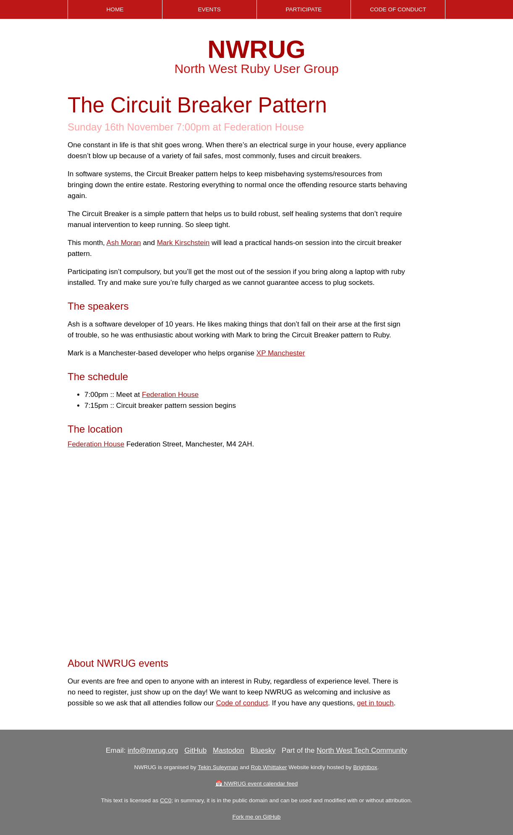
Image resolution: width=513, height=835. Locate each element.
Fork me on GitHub (257, 817)
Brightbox (365, 767)
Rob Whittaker (269, 767)
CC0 (165, 800)
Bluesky (263, 750)
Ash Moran (124, 243)
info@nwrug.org (153, 750)
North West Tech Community (362, 750)
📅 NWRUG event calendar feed (256, 783)
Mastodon (228, 750)
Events (209, 9)
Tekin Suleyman (218, 767)
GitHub (195, 750)
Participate (303, 9)
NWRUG (256, 49)
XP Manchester (280, 353)
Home (114, 9)
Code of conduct (242, 703)
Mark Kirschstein (183, 243)
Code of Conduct (398, 9)
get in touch (375, 703)
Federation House (170, 395)
